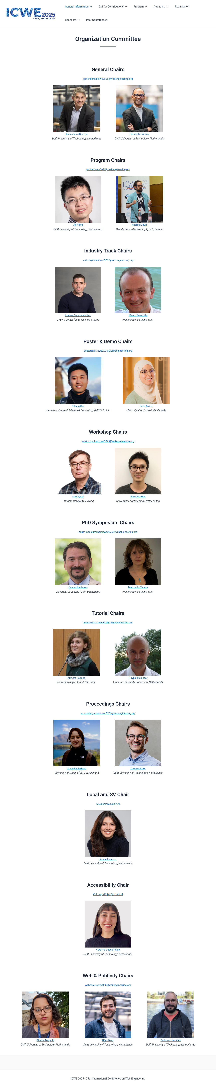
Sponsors (196, 6)
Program (137, 6)
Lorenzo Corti (138, 768)
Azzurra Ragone (76, 677)
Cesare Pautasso (78, 587)
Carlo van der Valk (170, 1040)
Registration (176, 6)
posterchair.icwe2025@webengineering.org (108, 350)
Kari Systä (78, 496)
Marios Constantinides (78, 315)
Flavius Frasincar (138, 677)
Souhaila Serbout (77, 768)
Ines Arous (146, 406)
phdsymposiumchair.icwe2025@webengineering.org (108, 531)
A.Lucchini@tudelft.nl (108, 803)
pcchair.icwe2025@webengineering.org (108, 169)
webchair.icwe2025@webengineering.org (108, 985)
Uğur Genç (108, 1040)
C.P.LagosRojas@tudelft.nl (108, 894)
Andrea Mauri (139, 224)
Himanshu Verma (139, 134)
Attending (156, 6)
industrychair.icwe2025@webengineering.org (108, 260)
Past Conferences (74, 19)
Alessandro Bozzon (76, 134)
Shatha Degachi (45, 1040)
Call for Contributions (110, 6)
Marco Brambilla (138, 315)
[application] (89, 6)
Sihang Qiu (78, 406)
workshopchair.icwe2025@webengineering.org (108, 441)
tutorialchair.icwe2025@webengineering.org (108, 622)
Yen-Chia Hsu (138, 496)
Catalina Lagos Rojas (108, 949)
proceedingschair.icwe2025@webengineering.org (108, 713)
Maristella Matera (138, 587)
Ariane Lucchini (108, 859)
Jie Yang (78, 224)
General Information (77, 6)
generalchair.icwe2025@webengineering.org (108, 78)
